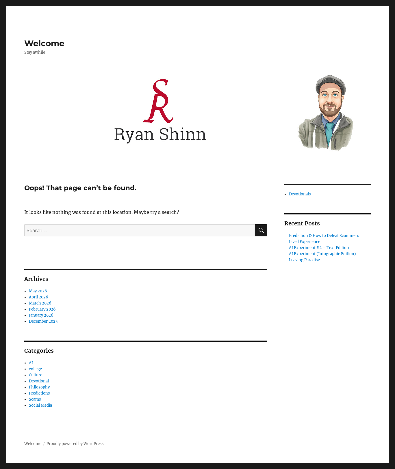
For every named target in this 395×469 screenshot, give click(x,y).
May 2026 (38, 291)
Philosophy (39, 387)
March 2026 (40, 303)
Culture (35, 375)
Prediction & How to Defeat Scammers (324, 235)
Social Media (40, 405)
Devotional (39, 381)
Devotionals (300, 194)
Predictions (39, 393)
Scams (35, 399)
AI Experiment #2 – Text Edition (319, 247)
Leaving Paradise (304, 259)
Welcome (44, 43)
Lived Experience (304, 241)
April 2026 (38, 297)
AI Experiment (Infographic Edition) (322, 253)
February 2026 (42, 309)
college (35, 369)
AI (31, 362)
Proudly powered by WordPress (75, 443)
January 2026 (41, 315)
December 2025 (43, 321)
